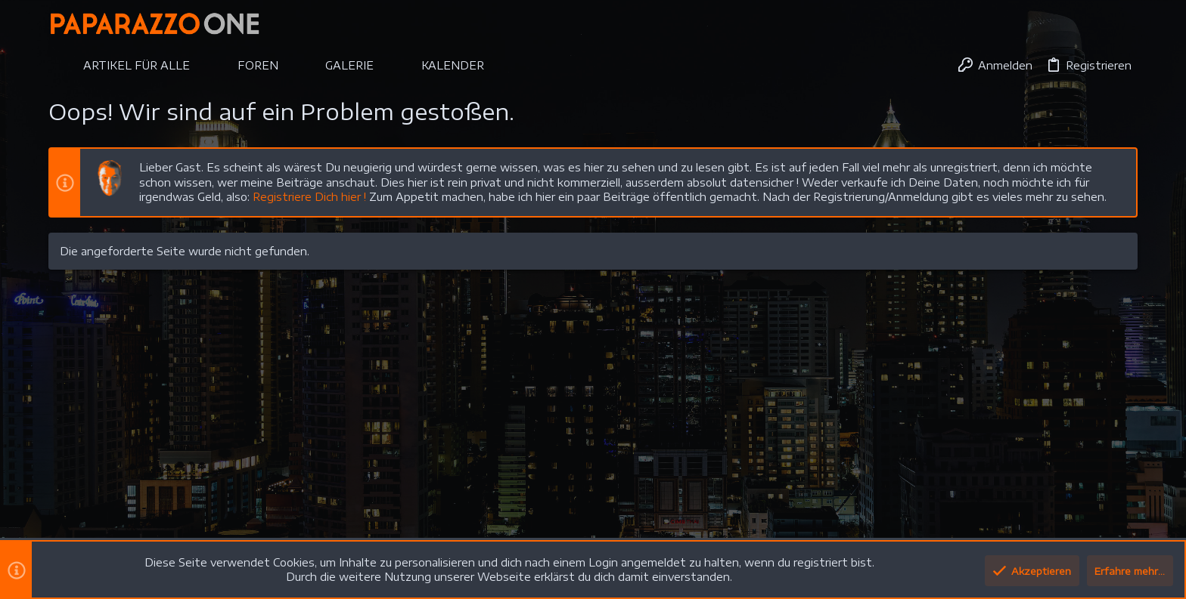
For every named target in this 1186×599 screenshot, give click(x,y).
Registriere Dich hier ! (309, 196)
